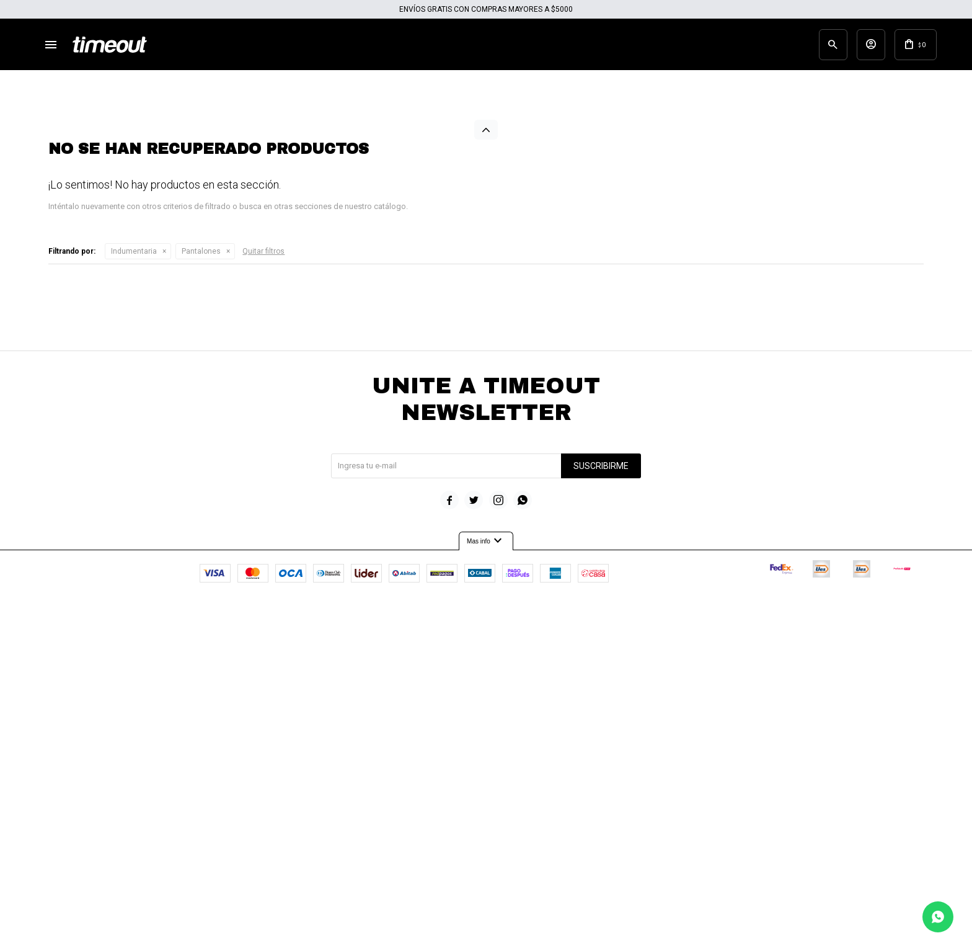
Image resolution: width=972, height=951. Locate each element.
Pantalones (201, 575)
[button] (811, 46)
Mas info (486, 864)
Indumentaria (134, 575)
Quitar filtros (263, 575)
